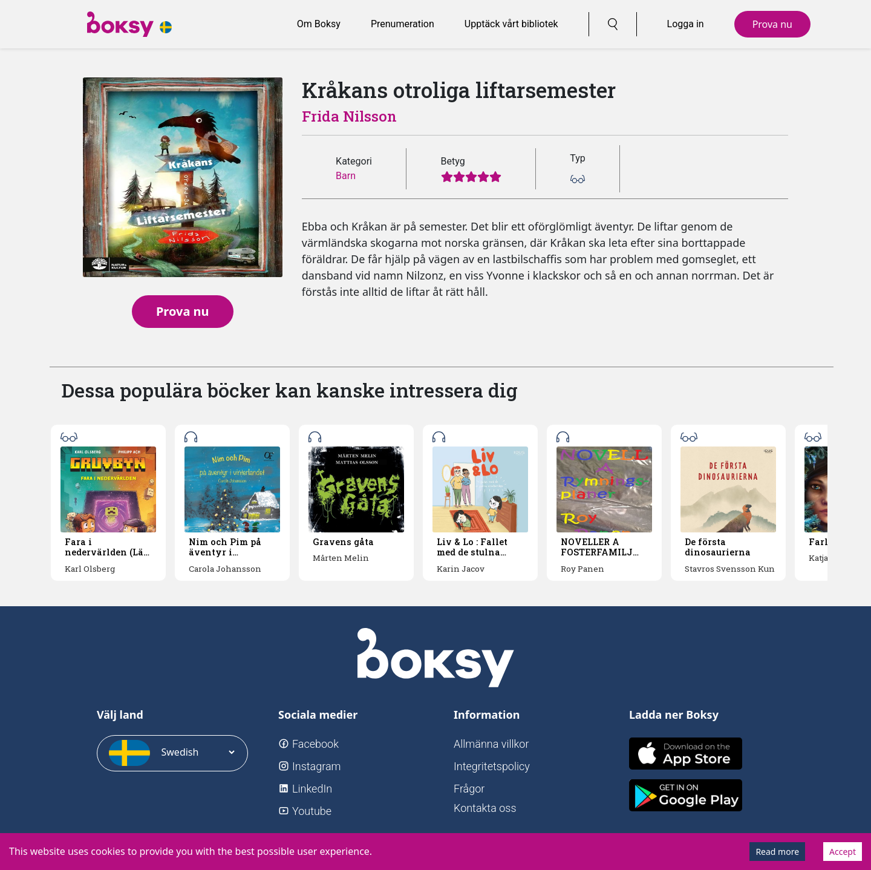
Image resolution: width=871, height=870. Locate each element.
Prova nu (772, 24)
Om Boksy (319, 24)
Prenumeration (402, 24)
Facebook (315, 744)
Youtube (311, 811)
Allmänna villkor (491, 744)
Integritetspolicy (492, 766)
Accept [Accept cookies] (842, 851)
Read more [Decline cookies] (777, 851)
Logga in (685, 24)
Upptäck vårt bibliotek (511, 24)
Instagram (316, 766)
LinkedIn (312, 788)
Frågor (469, 788)
